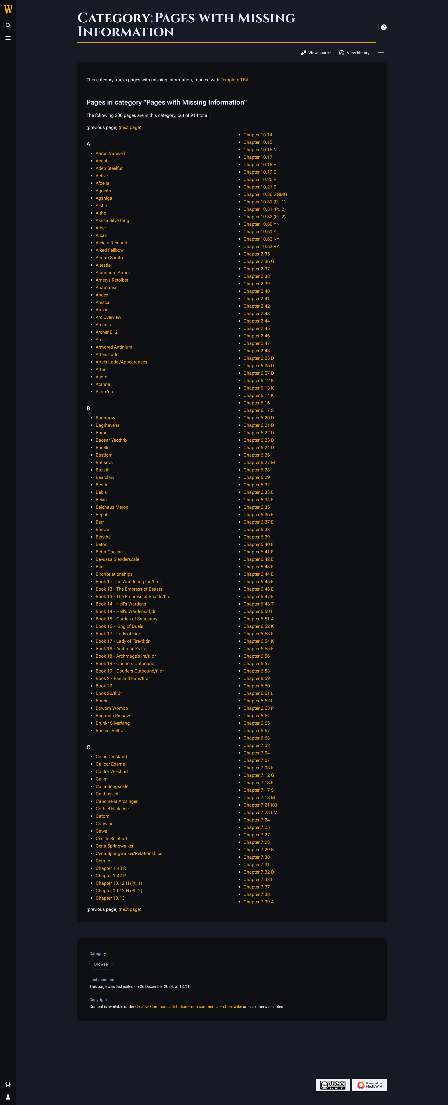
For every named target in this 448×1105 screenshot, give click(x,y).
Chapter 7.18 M (259, 797)
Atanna (103, 384)
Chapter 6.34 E (258, 499)
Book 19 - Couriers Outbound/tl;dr (130, 671)
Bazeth (103, 470)
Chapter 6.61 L (258, 693)
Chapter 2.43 (256, 313)
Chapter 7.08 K (258, 767)
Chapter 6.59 (256, 678)
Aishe (101, 205)
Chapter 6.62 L (258, 700)
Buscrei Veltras (111, 730)
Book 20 (104, 686)
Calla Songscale (112, 786)
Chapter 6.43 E (258, 566)
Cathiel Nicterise (112, 808)
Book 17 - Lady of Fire (118, 633)
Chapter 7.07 (256, 760)
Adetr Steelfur (109, 168)
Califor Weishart (112, 771)
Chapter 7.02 (256, 745)
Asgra (101, 377)
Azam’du (104, 391)
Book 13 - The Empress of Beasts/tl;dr (134, 596)
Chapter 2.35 (256, 254)
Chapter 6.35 (256, 507)
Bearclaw (105, 477)
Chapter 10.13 (110, 898)
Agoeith (103, 190)
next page (130, 127)
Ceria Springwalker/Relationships (129, 853)
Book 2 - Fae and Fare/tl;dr (123, 678)
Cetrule (103, 861)
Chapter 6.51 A (258, 619)
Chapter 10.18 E (259, 164)
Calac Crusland (111, 756)
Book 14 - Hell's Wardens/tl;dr (126, 611)
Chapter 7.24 (256, 820)
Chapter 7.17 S (258, 790)
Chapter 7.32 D (258, 872)
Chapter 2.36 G (258, 261)
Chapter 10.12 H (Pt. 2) (119, 890)
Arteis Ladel (107, 354)
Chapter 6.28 (256, 470)
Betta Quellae (109, 552)
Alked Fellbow (110, 250)
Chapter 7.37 (256, 887)
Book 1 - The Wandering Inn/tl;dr (128, 581)
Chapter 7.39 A (258, 902)
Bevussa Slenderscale (117, 559)
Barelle (102, 447)
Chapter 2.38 (256, 276)
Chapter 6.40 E (258, 544)
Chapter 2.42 (256, 306)
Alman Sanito (109, 257)
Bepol (101, 514)
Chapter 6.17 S (258, 410)
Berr (100, 522)
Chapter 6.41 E (258, 552)
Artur (100, 369)
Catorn (102, 816)
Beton (101, 544)
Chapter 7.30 (256, 857)
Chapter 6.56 (256, 656)
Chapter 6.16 (256, 403)
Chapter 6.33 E (258, 492)
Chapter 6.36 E (258, 514)
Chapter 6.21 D (258, 425)
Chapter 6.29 (256, 477)
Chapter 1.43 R (111, 868)
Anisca (102, 302)
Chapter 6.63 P (258, 708)
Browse (101, 964)
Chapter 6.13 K (258, 388)
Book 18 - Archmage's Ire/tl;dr (126, 656)
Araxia (102, 309)
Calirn (102, 779)
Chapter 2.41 (256, 298)
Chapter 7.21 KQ (260, 805)
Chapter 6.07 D (258, 373)
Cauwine (104, 823)
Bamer (102, 432)
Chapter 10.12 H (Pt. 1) (119, 883)
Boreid (102, 700)
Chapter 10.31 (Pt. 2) (264, 209)
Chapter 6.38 (256, 529)
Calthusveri (107, 794)
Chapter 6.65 (256, 723)
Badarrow (105, 417)
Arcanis (103, 324)
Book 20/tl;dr (109, 693)
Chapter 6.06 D (258, 365)
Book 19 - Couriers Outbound (125, 663)
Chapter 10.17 (257, 157)
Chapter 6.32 (256, 484)
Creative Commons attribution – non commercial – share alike (188, 1006)
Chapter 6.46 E (258, 589)
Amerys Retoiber (112, 280)
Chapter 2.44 (256, 321)
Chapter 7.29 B (258, 849)
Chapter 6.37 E (258, 522)
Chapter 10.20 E (259, 179)
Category (97, 953)
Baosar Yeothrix (111, 440)
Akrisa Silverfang (112, 220)
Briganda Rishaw (113, 715)
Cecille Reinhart (111, 838)
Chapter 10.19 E (259, 172)
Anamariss (106, 287)
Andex (102, 295)
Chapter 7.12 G (258, 775)
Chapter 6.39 (256, 537)
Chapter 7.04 (256, 753)
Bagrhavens (107, 425)
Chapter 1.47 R (111, 875)
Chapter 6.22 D (258, 432)
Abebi (101, 161)
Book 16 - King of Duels (119, 626)
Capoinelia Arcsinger (116, 801)
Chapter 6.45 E (258, 581)
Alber (101, 228)
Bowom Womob (112, 708)
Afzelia (102, 183)
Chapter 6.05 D (258, 358)
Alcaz (101, 235)
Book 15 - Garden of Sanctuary (126, 619)
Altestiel (104, 265)
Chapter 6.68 (256, 738)
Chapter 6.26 (256, 455)
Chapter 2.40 (256, 291)
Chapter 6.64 (256, 715)
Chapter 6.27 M (259, 462)
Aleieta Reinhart (111, 242)
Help (384, 27)
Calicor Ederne (110, 764)
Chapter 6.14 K (258, 395)
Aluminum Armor (113, 272)
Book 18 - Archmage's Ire (121, 648)
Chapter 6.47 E (258, 596)
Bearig (102, 484)
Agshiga (104, 198)
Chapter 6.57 (256, 663)
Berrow (103, 529)
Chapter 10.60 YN (261, 224)
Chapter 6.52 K (258, 626)
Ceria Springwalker (114, 846)
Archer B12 (107, 332)
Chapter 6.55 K (258, 648)
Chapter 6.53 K (258, 633)
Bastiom (104, 455)
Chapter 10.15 (257, 142)
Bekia (101, 499)
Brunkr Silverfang (113, 723)
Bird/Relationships (114, 574)
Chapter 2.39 (256, 283)
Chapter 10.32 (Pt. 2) (264, 216)
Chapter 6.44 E (258, 574)
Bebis (101, 492)
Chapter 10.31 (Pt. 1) (264, 202)
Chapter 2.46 (256, 336)
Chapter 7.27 (256, 834)
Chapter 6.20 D (258, 417)
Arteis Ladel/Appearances (121, 362)
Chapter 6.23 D (258, 440)
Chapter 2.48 (256, 350)
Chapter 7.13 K (258, 782)
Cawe (101, 831)
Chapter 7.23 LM (260, 812)
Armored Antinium (114, 347)
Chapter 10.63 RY (261, 246)
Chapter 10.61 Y (259, 231)
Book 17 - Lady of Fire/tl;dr (123, 641)
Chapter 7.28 (256, 842)
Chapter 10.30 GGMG (265, 194)
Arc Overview (108, 317)
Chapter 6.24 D (258, 447)
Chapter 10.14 (257, 134)
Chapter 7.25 (256, 827)
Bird (100, 566)
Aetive (102, 175)
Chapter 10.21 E (259, 187)
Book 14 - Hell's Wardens (121, 604)
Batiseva (104, 462)
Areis (101, 339)
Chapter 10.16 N (260, 149)
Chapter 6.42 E (258, 559)
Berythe (103, 537)
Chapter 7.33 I (257, 879)
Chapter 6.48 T (258, 604)
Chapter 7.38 (256, 894)
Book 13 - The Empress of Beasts (129, 589)
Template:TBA (235, 79)
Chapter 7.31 (256, 864)
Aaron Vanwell (110, 153)
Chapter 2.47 (256, 343)
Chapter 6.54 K (258, 641)
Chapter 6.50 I (257, 611)
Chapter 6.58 (256, 671)
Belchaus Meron (112, 507)
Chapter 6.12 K (258, 380)
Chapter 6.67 (256, 730)
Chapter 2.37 (256, 269)
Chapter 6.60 (256, 686)
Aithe (101, 213)
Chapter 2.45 (256, 328)
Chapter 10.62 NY (261, 239)
